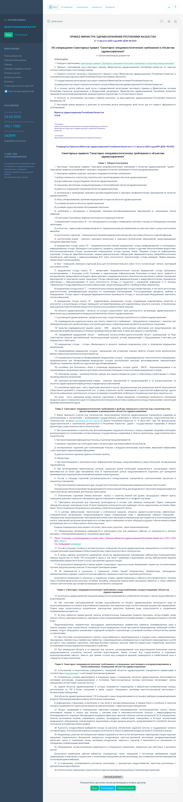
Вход (8, 35)
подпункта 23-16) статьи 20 (89, 421)
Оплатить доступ (12, 73)
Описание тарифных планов (17, 69)
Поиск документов (13, 56)
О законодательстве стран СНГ (19, 86)
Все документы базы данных (16, 177)
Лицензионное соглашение (15, 169)
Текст (53, 7)
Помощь (8, 64)
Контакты (8, 81)
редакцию (75, 544)
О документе (82, 7)
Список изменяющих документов (113, 55)
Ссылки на (97, 7)
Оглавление (67, 7)
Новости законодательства (19, 91)
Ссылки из (110, 7)
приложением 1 (72, 673)
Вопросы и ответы (12, 77)
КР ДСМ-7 (61, 541)
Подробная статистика (15, 141)
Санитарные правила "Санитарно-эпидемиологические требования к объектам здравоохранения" (127, 63)
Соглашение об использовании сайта (19, 164)
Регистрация (21, 35)
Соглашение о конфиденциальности (19, 166)
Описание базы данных (15, 60)
